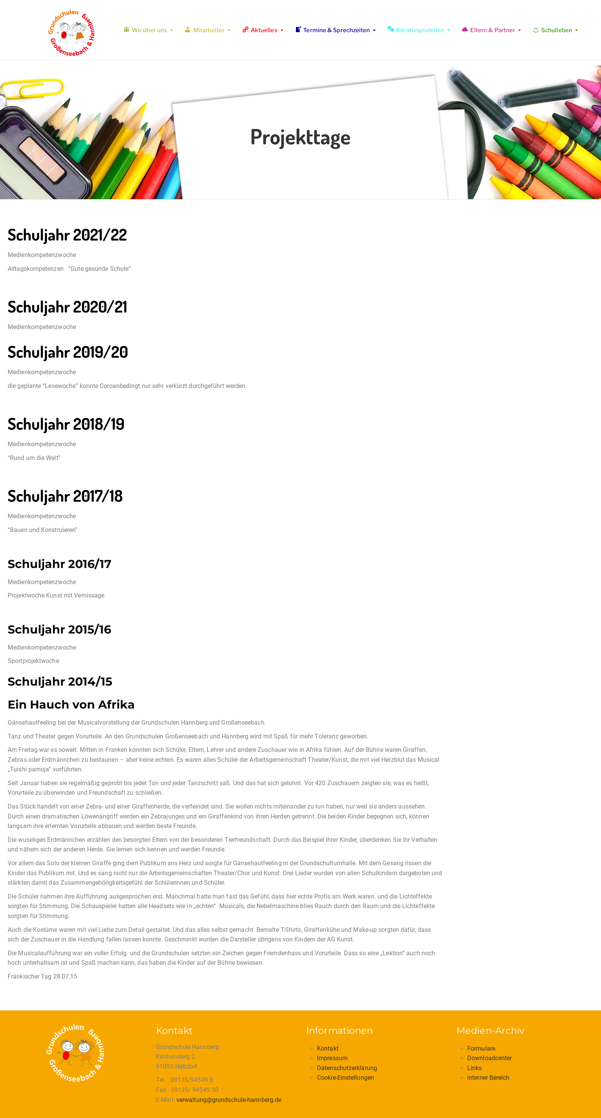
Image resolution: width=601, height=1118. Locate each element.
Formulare (481, 1048)
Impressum (332, 1058)
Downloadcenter (489, 1058)
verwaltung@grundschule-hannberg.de (228, 1099)
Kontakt (327, 1048)
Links (474, 1068)
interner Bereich (488, 1077)
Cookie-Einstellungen (345, 1077)
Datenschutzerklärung (347, 1068)
